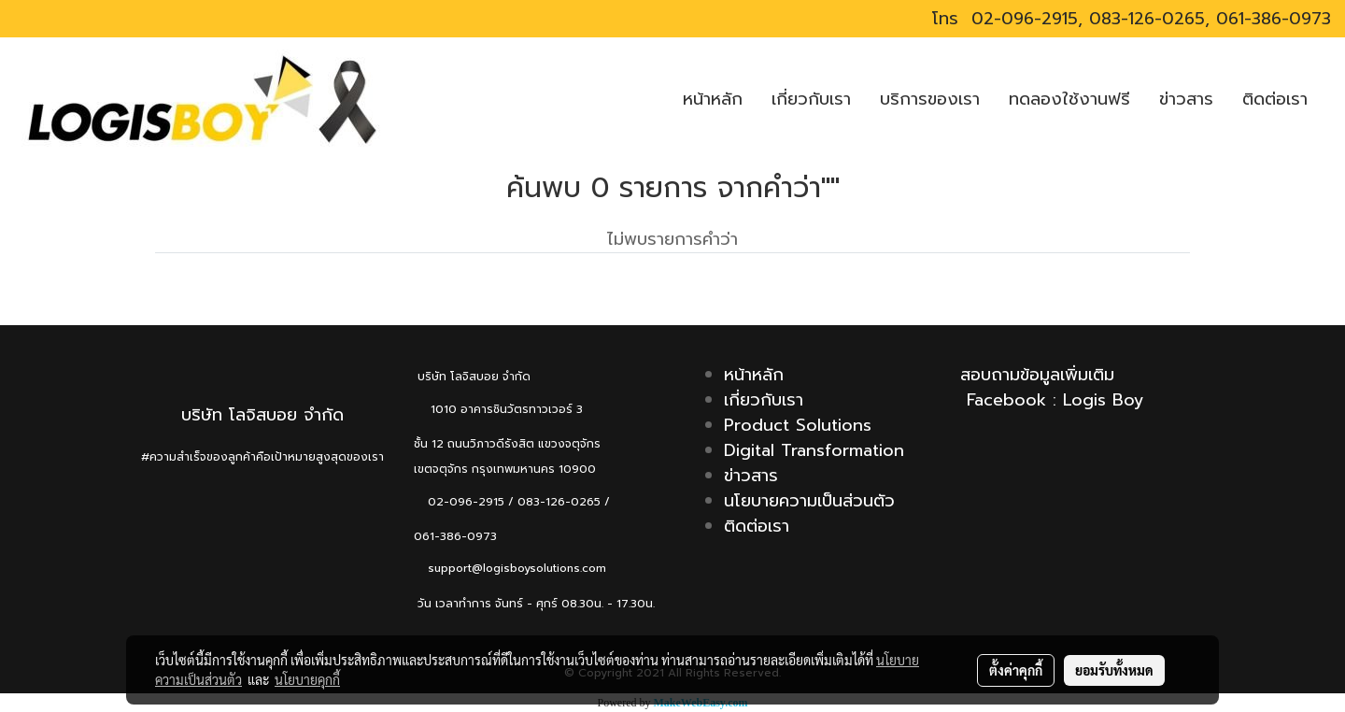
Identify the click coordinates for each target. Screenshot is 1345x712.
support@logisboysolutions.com (510, 568)
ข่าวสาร (1186, 99)
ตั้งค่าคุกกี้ (1015, 670)
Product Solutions (797, 425)
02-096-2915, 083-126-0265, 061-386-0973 (1148, 19)
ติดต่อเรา (1275, 99)
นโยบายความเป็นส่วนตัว (809, 501)
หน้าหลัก (713, 99)
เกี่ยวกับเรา (811, 99)
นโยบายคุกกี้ (307, 679)
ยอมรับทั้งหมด (1114, 670)
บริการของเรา (930, 99)
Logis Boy (1103, 400)
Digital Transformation (814, 450)
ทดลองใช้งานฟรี (1069, 99)
